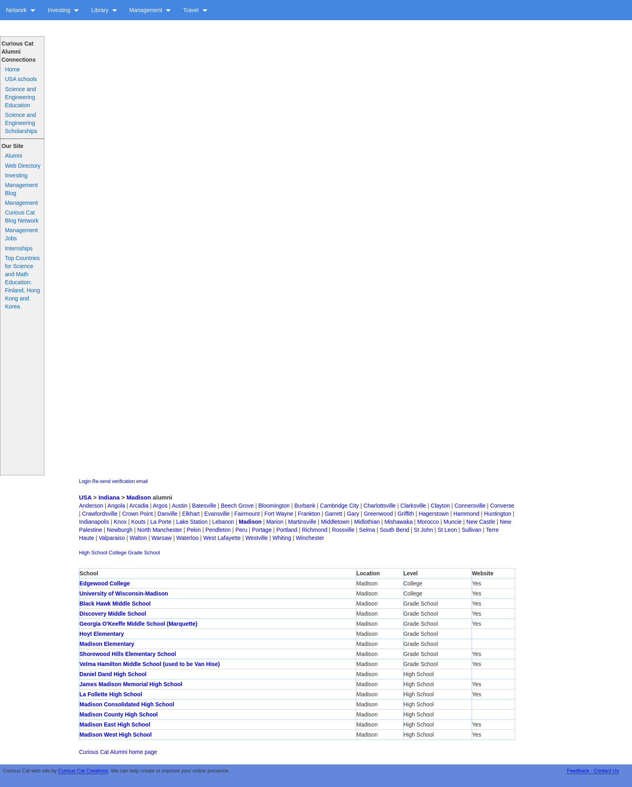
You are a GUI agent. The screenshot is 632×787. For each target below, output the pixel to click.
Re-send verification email (120, 481)
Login (85, 481)
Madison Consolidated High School (126, 704)
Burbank (304, 505)
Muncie (452, 521)
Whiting (281, 538)
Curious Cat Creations (83, 771)
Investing (63, 10)
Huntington (497, 513)
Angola (116, 505)
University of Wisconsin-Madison (123, 593)
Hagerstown (434, 513)
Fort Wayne (278, 513)
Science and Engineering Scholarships (21, 123)
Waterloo (187, 538)
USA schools (21, 79)
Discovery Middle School (112, 613)
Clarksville (413, 505)
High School (93, 553)
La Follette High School (110, 694)
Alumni (13, 155)
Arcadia (138, 505)
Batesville (204, 505)
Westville (256, 538)
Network (20, 10)
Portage (262, 530)
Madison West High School (115, 734)
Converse (502, 505)
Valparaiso (112, 538)
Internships (18, 248)
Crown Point (137, 513)
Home (12, 69)
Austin (179, 505)
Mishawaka (399, 521)
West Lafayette (222, 538)
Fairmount (247, 513)
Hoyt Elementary (101, 634)
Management (150, 10)
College (118, 553)
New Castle (480, 521)
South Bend (394, 530)
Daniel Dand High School (112, 674)
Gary (353, 513)
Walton (138, 538)
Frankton (309, 513)
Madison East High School (114, 724)
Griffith (405, 513)
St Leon (447, 530)
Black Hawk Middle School (115, 603)
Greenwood (378, 513)
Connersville (469, 505)
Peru (241, 530)
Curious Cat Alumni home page (118, 752)
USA (85, 497)
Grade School (144, 553)
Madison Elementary (106, 644)
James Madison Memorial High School (130, 684)
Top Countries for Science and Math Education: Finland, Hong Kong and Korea (22, 282)
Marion (275, 521)
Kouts (138, 521)
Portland (286, 530)
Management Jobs (21, 234)
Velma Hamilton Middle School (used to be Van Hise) (149, 664)
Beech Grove (237, 505)
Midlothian (367, 521)
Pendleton (218, 530)
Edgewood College (104, 583)
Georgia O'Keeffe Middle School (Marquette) (138, 623)
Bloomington (274, 505)
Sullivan (471, 530)
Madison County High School (118, 714)
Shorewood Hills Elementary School (127, 654)
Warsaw (162, 538)
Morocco (428, 521)
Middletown (335, 521)
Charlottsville (380, 505)
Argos (160, 505)
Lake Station (192, 521)
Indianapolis (94, 521)
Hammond (466, 513)
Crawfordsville (100, 513)
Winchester (310, 538)
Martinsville (302, 521)
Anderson (91, 505)
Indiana (109, 497)
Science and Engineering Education (20, 97)
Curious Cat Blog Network (21, 216)
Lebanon (223, 521)
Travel (195, 10)
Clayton (440, 505)
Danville (168, 513)
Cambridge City (339, 505)
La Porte (161, 521)
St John (423, 530)
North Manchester (159, 530)
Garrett (334, 513)
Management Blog (21, 189)
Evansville (217, 513)
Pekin (194, 530)
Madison (139, 497)
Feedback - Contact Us (593, 771)
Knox (120, 521)
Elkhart (191, 513)
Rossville (343, 530)
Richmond (314, 530)
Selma (367, 530)
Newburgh (120, 530)
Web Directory (22, 165)
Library (104, 10)
